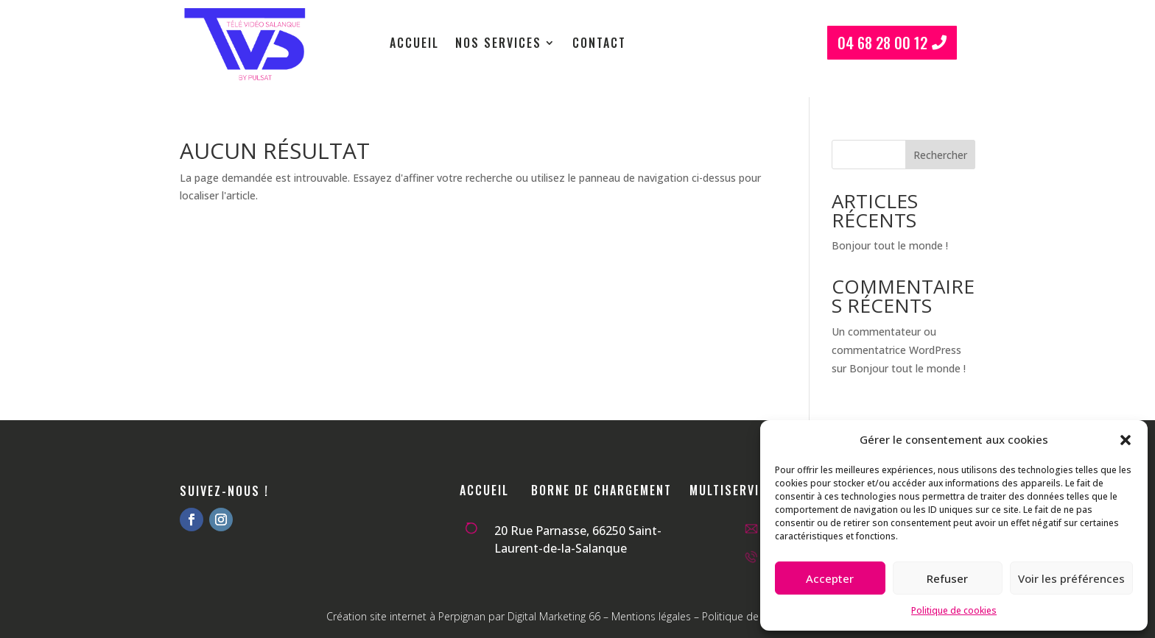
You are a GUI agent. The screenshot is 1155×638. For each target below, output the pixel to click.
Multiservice (731, 490)
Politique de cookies (954, 610)
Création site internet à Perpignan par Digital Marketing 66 (463, 616)
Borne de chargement (601, 490)
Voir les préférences (1071, 578)
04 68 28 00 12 (882, 43)
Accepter (830, 578)
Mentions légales (651, 616)
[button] (1125, 440)
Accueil (414, 45)
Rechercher (940, 155)
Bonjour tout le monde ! (890, 245)
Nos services (498, 45)
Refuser (947, 578)
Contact (599, 45)
